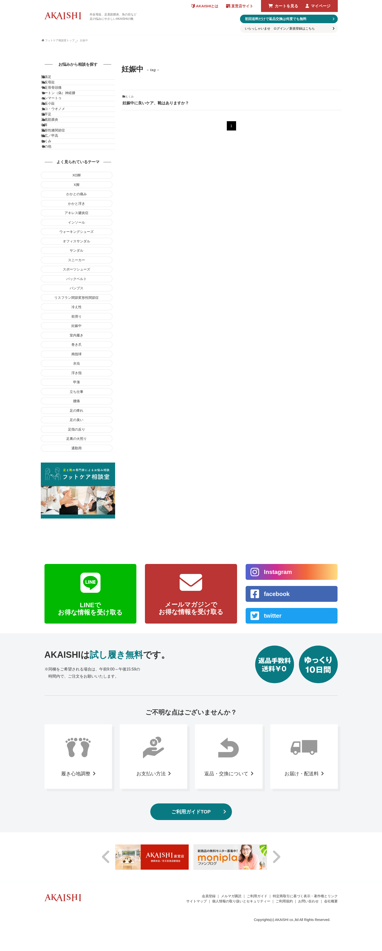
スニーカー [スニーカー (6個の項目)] (76, 327)
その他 (51, 211)
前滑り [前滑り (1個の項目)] (76, 384)
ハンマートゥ (56, 120)
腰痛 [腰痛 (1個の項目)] (76, 468)
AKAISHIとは (207, 6)
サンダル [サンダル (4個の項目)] (76, 318)
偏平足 (51, 150)
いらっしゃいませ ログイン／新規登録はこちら (280, 28)
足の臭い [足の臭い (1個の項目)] (76, 487)
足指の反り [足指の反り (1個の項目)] (76, 497)
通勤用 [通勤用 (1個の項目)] (76, 516)
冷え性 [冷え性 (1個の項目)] (76, 374)
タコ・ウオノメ (58, 140)
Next (276, 924)
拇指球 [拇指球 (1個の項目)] (76, 421)
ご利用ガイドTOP (191, 879)
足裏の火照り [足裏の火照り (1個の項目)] (76, 506)
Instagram (278, 639)
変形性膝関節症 (58, 181)
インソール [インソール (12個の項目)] (76, 290)
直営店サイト (242, 6)
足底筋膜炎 (54, 160)
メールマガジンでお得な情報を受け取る (191, 675)
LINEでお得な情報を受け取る (90, 676)
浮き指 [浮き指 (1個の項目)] (76, 440)
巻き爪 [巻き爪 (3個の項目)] (76, 412)
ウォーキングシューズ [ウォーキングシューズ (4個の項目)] (76, 299)
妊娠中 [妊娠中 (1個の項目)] (76, 393)
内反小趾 (53, 130)
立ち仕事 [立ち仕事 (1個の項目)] (76, 459)
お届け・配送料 (301, 840)
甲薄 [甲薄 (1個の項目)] (76, 450)
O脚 (49, 171)
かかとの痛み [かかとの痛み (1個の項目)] (76, 261)
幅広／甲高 (54, 191)
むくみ (51, 201)
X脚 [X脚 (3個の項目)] (76, 252)
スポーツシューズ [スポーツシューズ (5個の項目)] (76, 337)
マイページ (320, 6)
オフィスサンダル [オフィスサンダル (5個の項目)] (76, 309)
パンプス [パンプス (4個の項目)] (76, 355)
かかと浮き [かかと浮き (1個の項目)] (76, 271)
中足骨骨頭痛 (56, 99)
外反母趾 (53, 89)
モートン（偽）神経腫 (63, 109)
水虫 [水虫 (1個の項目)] (76, 431)
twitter (273, 683)
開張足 (51, 79)
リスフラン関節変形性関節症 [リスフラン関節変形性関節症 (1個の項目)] (76, 365)
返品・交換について (226, 840)
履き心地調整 (75, 840)
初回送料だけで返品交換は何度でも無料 (275, 19)
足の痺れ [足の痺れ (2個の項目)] (76, 478)
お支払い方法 (151, 840)
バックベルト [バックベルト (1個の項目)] (76, 346)
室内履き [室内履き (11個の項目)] (76, 403)
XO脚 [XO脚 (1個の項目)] (76, 243)
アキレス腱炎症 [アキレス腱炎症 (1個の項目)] (76, 280)
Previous (106, 924)
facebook (277, 661)
